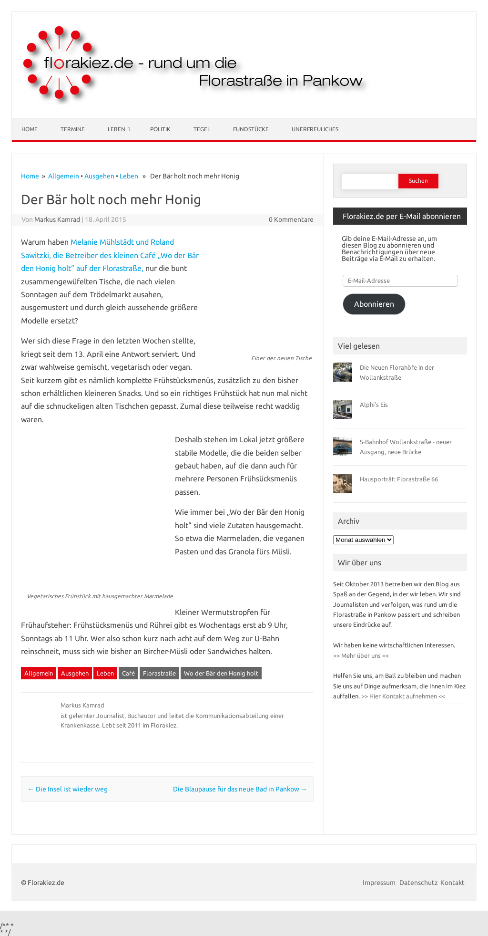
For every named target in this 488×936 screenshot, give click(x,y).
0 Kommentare (291, 219)
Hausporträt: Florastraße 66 (399, 479)
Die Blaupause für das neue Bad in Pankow (240, 789)
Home (29, 129)
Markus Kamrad (57, 219)
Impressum (380, 882)
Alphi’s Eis (374, 404)
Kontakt (452, 882)
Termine (73, 129)
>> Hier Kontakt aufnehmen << (402, 696)
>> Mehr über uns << (361, 655)
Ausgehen (99, 176)
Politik (160, 129)
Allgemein (63, 176)
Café (128, 673)
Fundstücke (251, 129)
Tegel (201, 129)
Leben (116, 129)
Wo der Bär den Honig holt (221, 673)
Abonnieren (374, 304)
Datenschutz (418, 882)
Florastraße (159, 673)
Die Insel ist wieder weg (68, 789)
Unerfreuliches (315, 129)
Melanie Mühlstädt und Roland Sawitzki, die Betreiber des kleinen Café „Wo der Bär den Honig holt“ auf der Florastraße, (110, 255)
